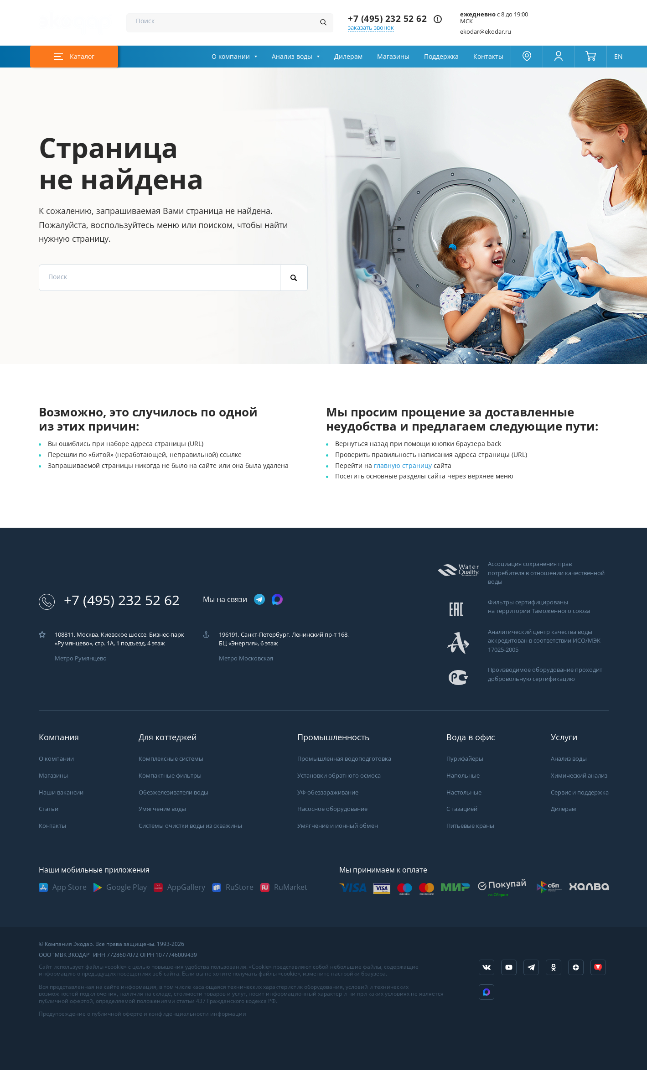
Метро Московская (246, 658)
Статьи (48, 808)
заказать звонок (371, 27)
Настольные (463, 792)
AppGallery (186, 887)
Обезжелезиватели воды (173, 792)
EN (618, 56)
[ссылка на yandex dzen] (576, 967)
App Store (69, 887)
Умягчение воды (162, 808)
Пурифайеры (464, 758)
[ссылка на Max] (486, 992)
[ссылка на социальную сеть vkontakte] (486, 967)
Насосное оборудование (332, 808)
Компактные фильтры (170, 775)
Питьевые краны (470, 825)
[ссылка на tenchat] (598, 967)
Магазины (393, 56)
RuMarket (290, 887)
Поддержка (441, 56)
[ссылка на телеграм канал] (259, 600)
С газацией (461, 808)
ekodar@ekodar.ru (485, 31)
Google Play (126, 887)
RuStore (240, 887)
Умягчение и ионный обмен (337, 825)
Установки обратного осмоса (339, 775)
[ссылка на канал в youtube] (509, 967)
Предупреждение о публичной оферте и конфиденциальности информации (142, 1014)
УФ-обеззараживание (327, 792)
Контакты (488, 56)
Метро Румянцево (81, 658)
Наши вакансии (61, 792)
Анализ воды (292, 56)
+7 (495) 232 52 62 (387, 19)
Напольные (463, 775)
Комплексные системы (171, 758)
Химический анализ (579, 775)
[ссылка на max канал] (277, 599)
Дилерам (348, 56)
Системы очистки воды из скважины (190, 825)
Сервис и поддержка (580, 792)
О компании (231, 56)
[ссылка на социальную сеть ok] (553, 967)
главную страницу (404, 465)
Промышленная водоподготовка (344, 758)
